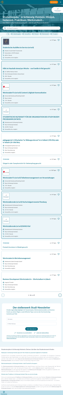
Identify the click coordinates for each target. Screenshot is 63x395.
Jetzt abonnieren (32, 329)
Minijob (35, 34)
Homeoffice (26, 34)
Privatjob (53, 34)
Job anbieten (54, 2)
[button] (19, 17)
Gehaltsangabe (16, 34)
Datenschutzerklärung (11, 338)
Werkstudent (44, 34)
